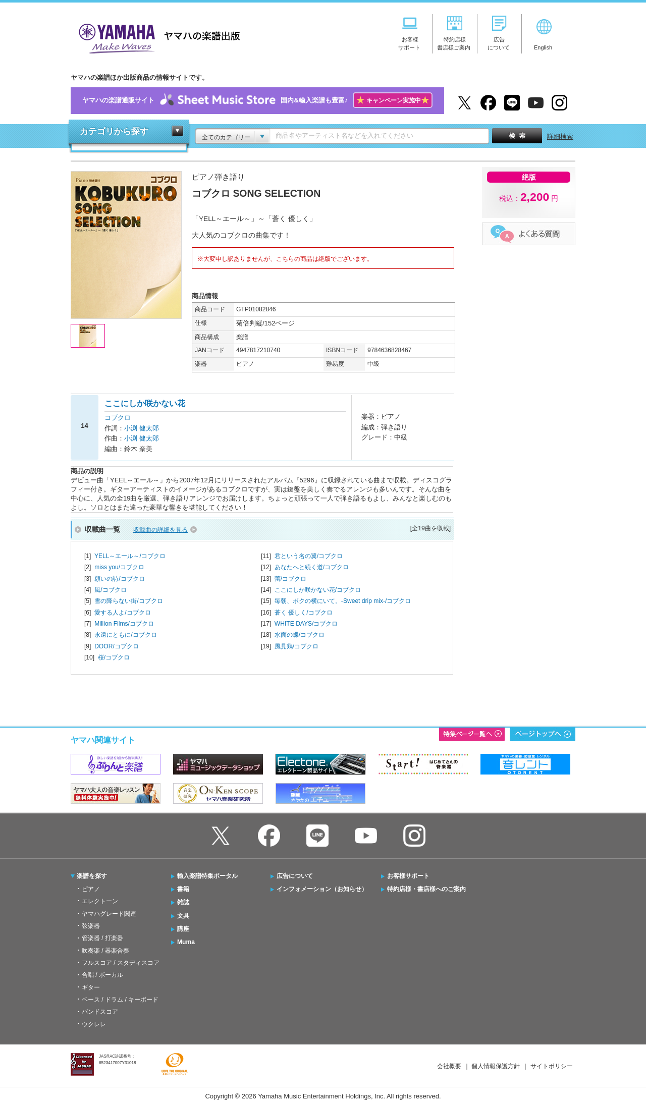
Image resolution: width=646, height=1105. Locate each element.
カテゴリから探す (114, 131)
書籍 (183, 889)
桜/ (114, 657)
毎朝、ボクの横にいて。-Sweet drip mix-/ (343, 600)
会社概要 (449, 1066)
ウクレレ (94, 1024)
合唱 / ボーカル (102, 974)
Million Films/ (124, 623)
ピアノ (91, 889)
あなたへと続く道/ (312, 567)
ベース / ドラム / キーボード (120, 999)
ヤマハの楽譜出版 (156, 37)
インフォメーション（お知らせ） (322, 889)
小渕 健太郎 (141, 428)
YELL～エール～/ (130, 556)
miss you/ (119, 567)
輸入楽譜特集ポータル (207, 875)
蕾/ (290, 578)
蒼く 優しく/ (304, 612)
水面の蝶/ (300, 634)
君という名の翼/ (309, 556)
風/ (110, 589)
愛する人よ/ (122, 612)
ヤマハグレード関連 (109, 913)
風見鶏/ (296, 646)
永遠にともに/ (125, 634)
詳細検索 (560, 136)
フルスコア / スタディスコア (120, 962)
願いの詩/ (119, 578)
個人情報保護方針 (495, 1066)
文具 (183, 915)
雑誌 (183, 902)
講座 (183, 928)
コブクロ (117, 417)
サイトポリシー (551, 1066)
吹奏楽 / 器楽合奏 (105, 950)
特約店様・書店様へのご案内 (426, 889)
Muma (186, 942)
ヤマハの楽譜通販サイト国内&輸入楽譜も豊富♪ (257, 100)
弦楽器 (91, 925)
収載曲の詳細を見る (160, 529)
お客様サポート (408, 875)
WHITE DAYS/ (306, 623)
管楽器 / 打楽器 (102, 938)
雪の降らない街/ (128, 600)
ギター (91, 987)
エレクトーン (100, 901)
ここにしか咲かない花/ (318, 589)
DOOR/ (116, 646)
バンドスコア (100, 1011)
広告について (295, 875)
